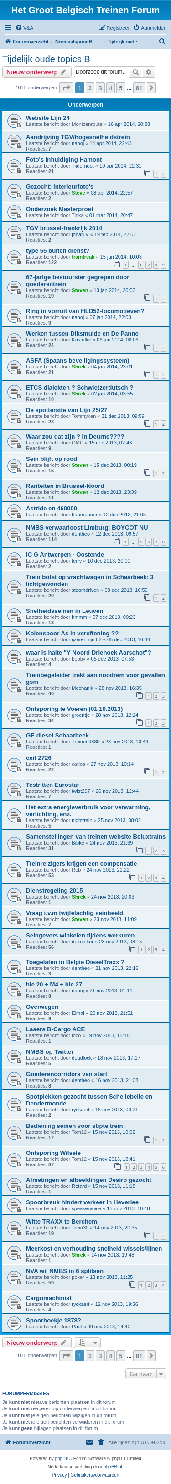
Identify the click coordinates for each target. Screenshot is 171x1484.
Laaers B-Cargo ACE (55, 1029)
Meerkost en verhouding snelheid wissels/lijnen (94, 1248)
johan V (80, 234)
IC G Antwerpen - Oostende (65, 554)
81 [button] (139, 88)
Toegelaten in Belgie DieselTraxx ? (75, 962)
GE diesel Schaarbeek (57, 735)
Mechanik (82, 688)
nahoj (78, 143)
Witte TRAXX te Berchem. (62, 1221)
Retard (79, 1186)
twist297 (81, 791)
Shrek (79, 366)
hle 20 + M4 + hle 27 (54, 984)
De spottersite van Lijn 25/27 (66, 409)
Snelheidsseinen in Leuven (64, 610)
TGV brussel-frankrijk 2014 (64, 228)
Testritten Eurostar (52, 784)
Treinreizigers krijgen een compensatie (81, 863)
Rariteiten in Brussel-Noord (65, 485)
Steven (80, 290)
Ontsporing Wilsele (53, 1152)
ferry (77, 560)
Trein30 (80, 1227)
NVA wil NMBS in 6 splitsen (65, 1270)
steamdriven (85, 590)
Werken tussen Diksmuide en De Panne (82, 333)
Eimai (78, 1013)
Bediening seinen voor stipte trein (74, 1125)
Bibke (78, 842)
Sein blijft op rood (51, 458)
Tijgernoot (83, 165)
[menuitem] (24, 27)
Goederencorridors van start (66, 1074)
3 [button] (100, 88)
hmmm (79, 617)
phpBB (62, 1458)
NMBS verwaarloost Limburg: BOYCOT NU (87, 527)
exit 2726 (39, 757)
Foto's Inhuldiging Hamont (64, 159)
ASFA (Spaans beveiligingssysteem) (78, 360)
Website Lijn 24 (48, 117)
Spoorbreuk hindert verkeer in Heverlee (82, 1202)
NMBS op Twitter (50, 1051)
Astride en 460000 (51, 508)
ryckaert (80, 1109)
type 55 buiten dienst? (57, 250)
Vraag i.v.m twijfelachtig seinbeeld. (75, 913)
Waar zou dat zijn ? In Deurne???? (75, 436)
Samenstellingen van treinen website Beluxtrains (96, 836)
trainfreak (83, 257)
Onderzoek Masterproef (59, 209)
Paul (77, 1326)
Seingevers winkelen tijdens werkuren (80, 935)
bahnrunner (84, 514)
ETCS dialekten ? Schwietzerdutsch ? (79, 387)
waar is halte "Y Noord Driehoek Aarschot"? (88, 652)
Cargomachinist (49, 1297)
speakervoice (86, 1208)
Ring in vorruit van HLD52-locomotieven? (85, 311)
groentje (81, 715)
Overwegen (42, 1006)
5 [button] (120, 88)
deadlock (82, 1058)
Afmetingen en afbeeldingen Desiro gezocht (88, 1179)
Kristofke (81, 339)
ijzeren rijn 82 (86, 639)
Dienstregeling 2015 (54, 890)
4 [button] (110, 88)
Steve (78, 192)
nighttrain (82, 820)
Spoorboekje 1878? (53, 1320)
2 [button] (90, 88)
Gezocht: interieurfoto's (59, 186)
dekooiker (82, 941)
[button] (66, 87)
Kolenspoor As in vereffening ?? (72, 633)
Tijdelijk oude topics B (46, 59)
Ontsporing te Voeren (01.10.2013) (74, 708)
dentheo (81, 533)
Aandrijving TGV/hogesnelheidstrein (78, 137)
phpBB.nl (113, 1466)
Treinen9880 (85, 741)
